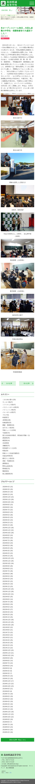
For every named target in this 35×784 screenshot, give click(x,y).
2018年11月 (8, 714)
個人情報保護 (10, 768)
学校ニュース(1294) (9, 430)
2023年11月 (8, 561)
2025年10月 (8, 502)
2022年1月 (8, 617)
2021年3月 (8, 642)
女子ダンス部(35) (8, 427)
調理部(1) (6, 463)
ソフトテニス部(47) (9, 404)
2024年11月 (8, 530)
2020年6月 (8, 665)
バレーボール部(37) (9, 412)
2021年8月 (8, 630)
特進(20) (5, 450)
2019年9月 (8, 688)
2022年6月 (8, 604)
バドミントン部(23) (9, 410)
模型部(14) (6, 440)
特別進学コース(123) (9, 448)
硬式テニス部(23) (8, 458)
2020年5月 (7, 668)
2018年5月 (8, 729)
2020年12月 (8, 650)
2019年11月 (8, 683)
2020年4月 (7, 671)
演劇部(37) (6, 445)
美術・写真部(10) (8, 461)
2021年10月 (8, 625)
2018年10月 (8, 717)
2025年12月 (8, 497)
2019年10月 (8, 686)
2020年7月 (8, 663)
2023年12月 (8, 558)
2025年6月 (8, 512)
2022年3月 (8, 612)
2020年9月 (8, 658)
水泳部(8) (6, 443)
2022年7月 (8, 602)
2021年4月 (8, 640)
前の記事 (27, 383)
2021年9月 (8, 627)
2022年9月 (8, 596)
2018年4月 (8, 732)
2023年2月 (8, 584)
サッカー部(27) (8, 402)
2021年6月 (8, 635)
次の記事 (8, 383)
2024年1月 (8, 556)
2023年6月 (8, 573)
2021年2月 (8, 645)
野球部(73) (6, 468)
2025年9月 (8, 504)
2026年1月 (8, 494)
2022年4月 (8, 609)
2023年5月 (8, 576)
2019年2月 (8, 706)
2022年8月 (8, 599)
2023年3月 (8, 581)
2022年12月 (8, 589)
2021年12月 (8, 619)
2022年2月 (8, 614)
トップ (3, 15)
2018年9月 (8, 719)
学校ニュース (11, 15)
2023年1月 (8, 586)
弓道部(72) (6, 433)
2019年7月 (8, 694)
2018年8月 (7, 722)
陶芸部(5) (6, 471)
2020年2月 (8, 676)
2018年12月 (8, 712)
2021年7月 (8, 632)
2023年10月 (8, 563)
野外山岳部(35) (8, 466)
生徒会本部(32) (8, 456)
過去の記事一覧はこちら (17, 740)
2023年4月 (8, 579)
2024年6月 (8, 543)
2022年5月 (8, 607)
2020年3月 (7, 673)
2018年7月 (8, 724)
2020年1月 (8, 678)
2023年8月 (8, 568)
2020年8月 (8, 660)
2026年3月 (8, 489)
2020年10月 (8, 655)
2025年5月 (8, 515)
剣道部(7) (6, 417)
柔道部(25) (6, 438)
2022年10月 (8, 594)
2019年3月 (8, 704)
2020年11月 (8, 653)
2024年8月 (8, 538)
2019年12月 (8, 681)
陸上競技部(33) (8, 474)
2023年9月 (8, 566)
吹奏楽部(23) (7, 422)
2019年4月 (8, 701)
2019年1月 (8, 709)
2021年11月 (8, 622)
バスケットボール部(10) (11, 407)
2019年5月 (8, 699)
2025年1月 (8, 525)
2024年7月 (8, 540)
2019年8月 (7, 691)
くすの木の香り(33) (9, 399)
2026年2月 (8, 492)
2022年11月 (8, 591)
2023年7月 (8, 571)
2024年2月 (8, 553)
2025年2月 (8, 522)
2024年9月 (8, 535)
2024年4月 (8, 548)
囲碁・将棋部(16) (8, 425)
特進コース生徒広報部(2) (11, 453)
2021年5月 (8, 637)
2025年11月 (8, 499)
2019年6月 (8, 696)
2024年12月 (8, 527)
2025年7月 (8, 510)
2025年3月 (8, 520)
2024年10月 (8, 532)
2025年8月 (8, 507)
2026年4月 (8, 486)
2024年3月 (8, 550)
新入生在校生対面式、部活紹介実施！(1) (16, 435)
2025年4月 (8, 517)
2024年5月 (8, 545)
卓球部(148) (6, 420)
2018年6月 (8, 727)
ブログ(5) (6, 415)
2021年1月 (8, 648)
